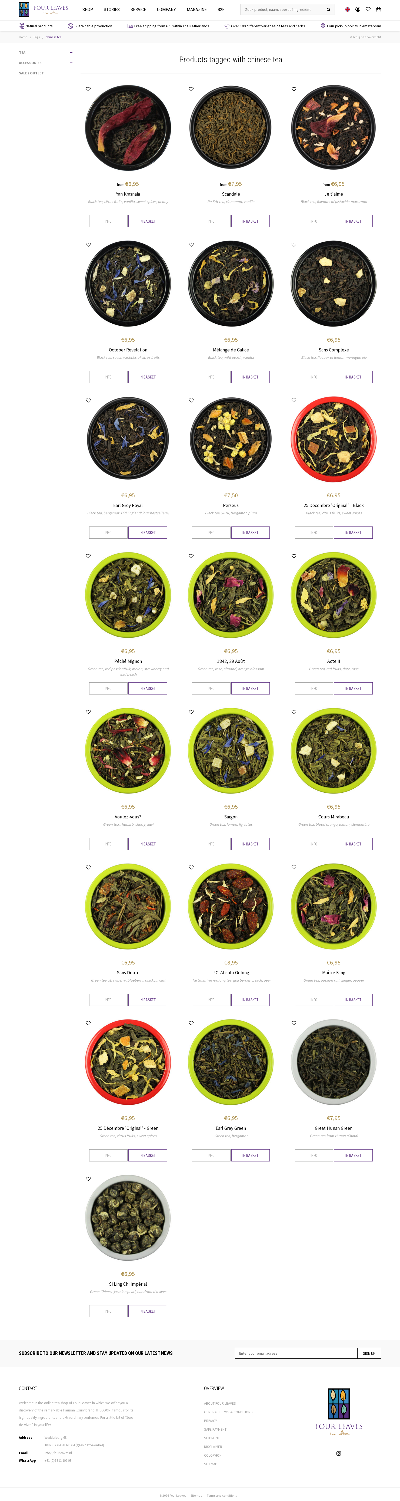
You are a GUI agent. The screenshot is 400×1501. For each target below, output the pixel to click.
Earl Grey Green (231, 1127)
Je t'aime (333, 194)
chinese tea (54, 37)
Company (166, 9)
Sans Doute (128, 971)
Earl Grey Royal (128, 505)
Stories (112, 9)
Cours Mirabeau (333, 816)
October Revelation (128, 350)
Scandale (231, 194)
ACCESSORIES (30, 62)
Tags (36, 37)
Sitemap (196, 1493)
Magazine (197, 9)
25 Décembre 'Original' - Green (128, 1127)
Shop (87, 9)
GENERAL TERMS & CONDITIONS (228, 1410)
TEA (22, 52)
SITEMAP (210, 1462)
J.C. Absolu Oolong (230, 971)
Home (23, 37)
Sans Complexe (334, 350)
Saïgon (231, 816)
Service (138, 9)
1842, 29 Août (231, 660)
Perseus (231, 505)
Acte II (333, 660)
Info (108, 221)
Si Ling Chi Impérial (128, 1282)
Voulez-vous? (128, 816)
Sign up (369, 1351)
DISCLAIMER (213, 1444)
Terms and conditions (222, 1493)
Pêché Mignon (128, 660)
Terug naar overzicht (365, 37)
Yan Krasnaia (128, 194)
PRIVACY (210, 1418)
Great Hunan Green (333, 1127)
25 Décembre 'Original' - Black (334, 505)
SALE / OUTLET (31, 73)
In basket (148, 221)
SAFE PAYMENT (215, 1427)
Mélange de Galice (231, 350)
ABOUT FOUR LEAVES (220, 1401)
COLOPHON (213, 1453)
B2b (221, 9)
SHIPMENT (212, 1436)
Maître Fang (333, 971)
